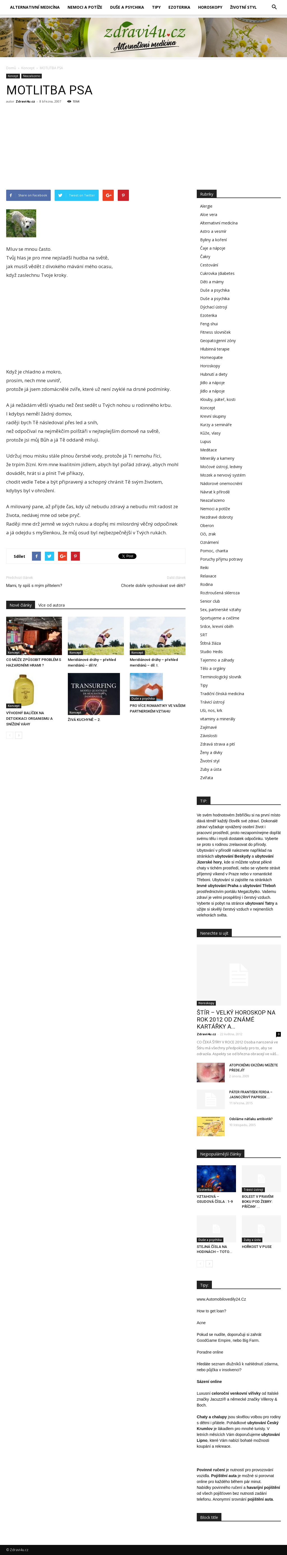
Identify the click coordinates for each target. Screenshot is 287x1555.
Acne (201, 1322)
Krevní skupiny (213, 416)
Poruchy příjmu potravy (221, 559)
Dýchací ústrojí (213, 307)
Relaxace (208, 576)
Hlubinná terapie (215, 349)
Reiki (204, 567)
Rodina (206, 584)
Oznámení (209, 542)
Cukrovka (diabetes (217, 273)
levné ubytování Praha (218, 885)
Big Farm (250, 1340)
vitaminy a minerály (217, 718)
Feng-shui (209, 323)
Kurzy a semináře (216, 424)
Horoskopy (210, 7)
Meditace (208, 449)
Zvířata (206, 777)
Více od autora (51, 605)
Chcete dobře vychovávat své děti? (153, 585)
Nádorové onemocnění (221, 483)
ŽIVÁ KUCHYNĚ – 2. (84, 720)
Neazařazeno (31, 76)
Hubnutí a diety (213, 374)
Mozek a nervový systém (223, 475)
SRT (203, 634)
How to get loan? (211, 1311)
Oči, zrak (208, 534)
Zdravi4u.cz (25, 101)
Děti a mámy (212, 281)
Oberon (207, 525)
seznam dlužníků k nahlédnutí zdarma (244, 1364)
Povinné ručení (211, 1470)
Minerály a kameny (217, 458)
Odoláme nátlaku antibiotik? (251, 1119)
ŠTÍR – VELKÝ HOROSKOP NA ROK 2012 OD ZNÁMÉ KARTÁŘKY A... (236, 1019)
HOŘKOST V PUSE (257, 1247)
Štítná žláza (210, 643)
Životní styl (243, 7)
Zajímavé (208, 727)
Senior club (210, 601)
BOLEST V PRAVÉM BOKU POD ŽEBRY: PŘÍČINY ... (257, 1201)
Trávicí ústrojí (212, 702)
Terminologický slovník (220, 676)
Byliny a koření (213, 239)
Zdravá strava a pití (217, 744)
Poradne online (210, 1352)
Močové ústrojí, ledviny (221, 466)
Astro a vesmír (213, 231)
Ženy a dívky (211, 752)
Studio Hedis (211, 651)
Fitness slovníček (215, 332)
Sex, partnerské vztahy (220, 609)
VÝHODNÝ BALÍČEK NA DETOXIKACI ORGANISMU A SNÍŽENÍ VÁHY (29, 718)
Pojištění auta (224, 1475)
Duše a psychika (127, 7)
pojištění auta (260, 1499)
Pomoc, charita (214, 550)
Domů (11, 68)
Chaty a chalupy (212, 1417)
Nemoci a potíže (85, 7)
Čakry (205, 256)
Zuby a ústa (210, 769)
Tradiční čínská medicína (222, 693)
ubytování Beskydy (233, 856)
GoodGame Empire (214, 1340)
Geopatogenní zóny (218, 340)
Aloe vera (208, 214)
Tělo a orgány (212, 668)
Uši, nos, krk (211, 710)
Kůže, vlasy (210, 433)
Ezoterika (179, 7)
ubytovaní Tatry (259, 903)
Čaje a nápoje (212, 248)
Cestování (209, 265)
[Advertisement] (143, 147)
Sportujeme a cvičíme (219, 618)
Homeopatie (211, 357)
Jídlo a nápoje (212, 382)
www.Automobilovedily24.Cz (221, 1299)
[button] (274, 7)
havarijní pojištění (263, 1487)
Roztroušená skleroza (220, 592)
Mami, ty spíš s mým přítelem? (34, 585)
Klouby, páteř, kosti (217, 399)
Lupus (205, 441)
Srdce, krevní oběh (216, 626)
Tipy (156, 7)
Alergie (206, 206)
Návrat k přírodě (215, 492)
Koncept (13, 76)
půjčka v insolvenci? (224, 1370)
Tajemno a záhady (217, 660)
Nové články (21, 605)
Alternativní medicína (35, 7)
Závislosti (208, 735)
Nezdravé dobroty (216, 517)
